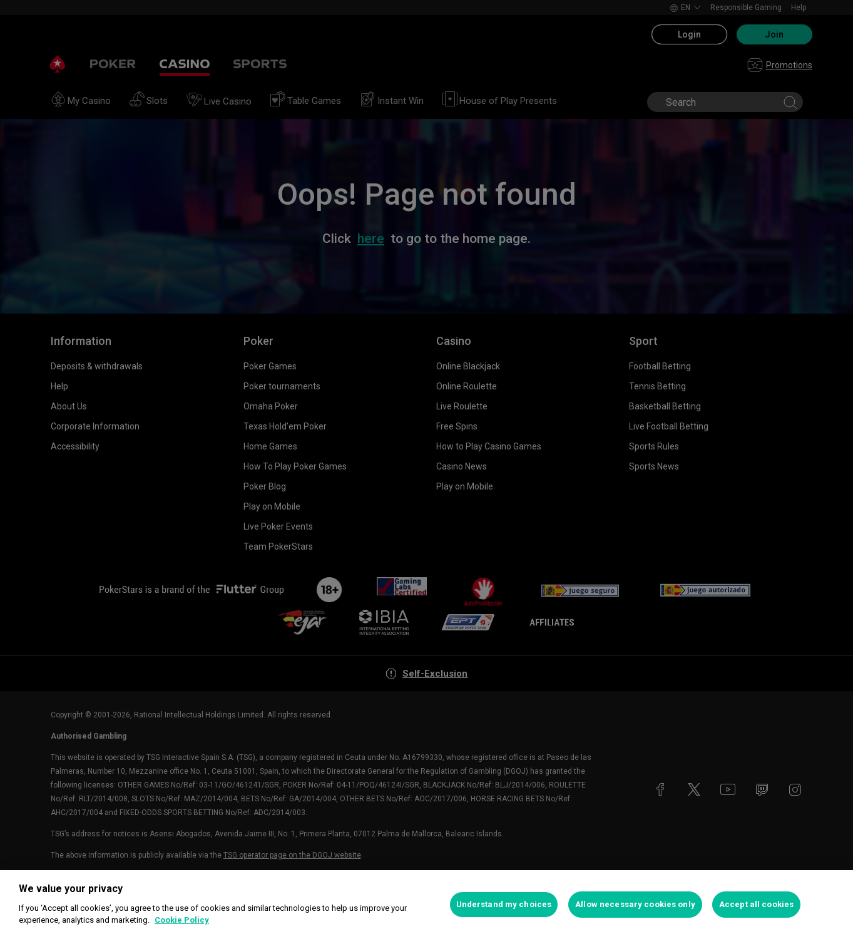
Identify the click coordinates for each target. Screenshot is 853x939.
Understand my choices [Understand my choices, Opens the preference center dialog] (504, 904)
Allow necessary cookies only (635, 904)
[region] (426, 904)
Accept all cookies (756, 904)
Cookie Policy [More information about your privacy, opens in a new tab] (182, 920)
